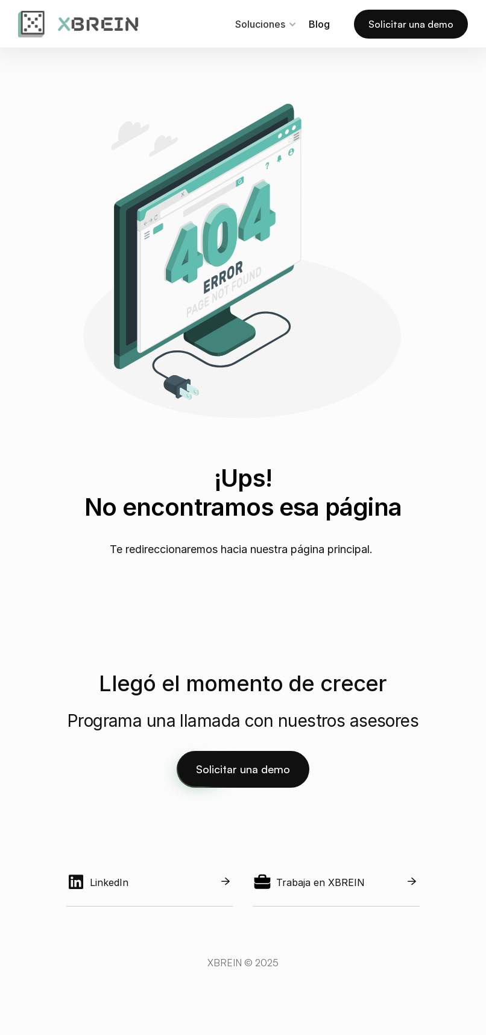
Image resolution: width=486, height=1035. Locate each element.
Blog (319, 24)
